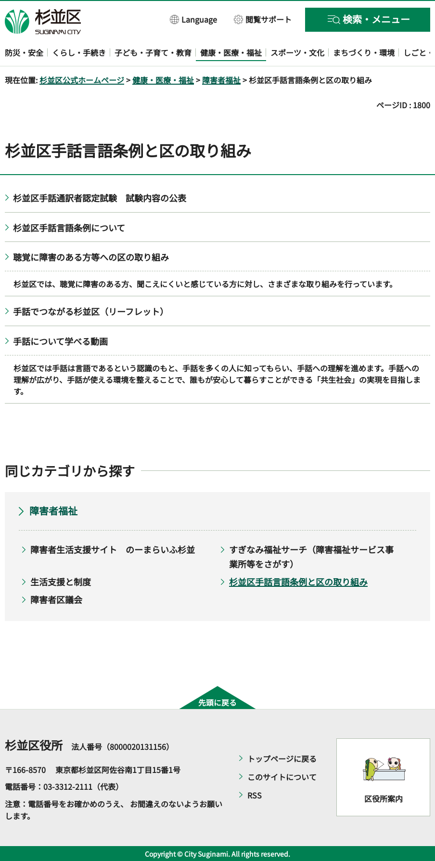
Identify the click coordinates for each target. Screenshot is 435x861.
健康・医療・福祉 (163, 80)
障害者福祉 (221, 80)
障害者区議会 (56, 599)
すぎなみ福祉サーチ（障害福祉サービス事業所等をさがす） (311, 556)
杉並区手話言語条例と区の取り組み (298, 581)
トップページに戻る (282, 758)
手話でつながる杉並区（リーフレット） (90, 311)
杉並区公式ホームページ (81, 80)
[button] (193, 19)
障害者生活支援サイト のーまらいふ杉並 (112, 549)
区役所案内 (383, 798)
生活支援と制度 (60, 581)
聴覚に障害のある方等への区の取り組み (91, 257)
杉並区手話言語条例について (69, 227)
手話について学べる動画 (60, 341)
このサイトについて (282, 777)
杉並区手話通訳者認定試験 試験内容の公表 (99, 197)
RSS (254, 795)
